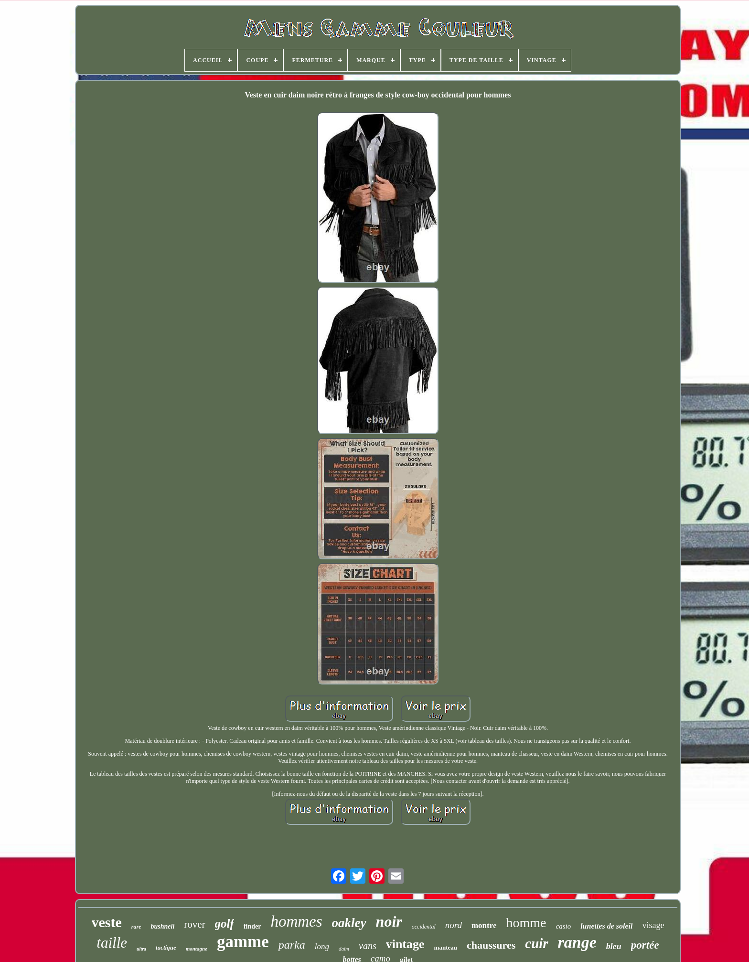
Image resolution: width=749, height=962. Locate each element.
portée (645, 945)
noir (389, 921)
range (577, 942)
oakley (349, 923)
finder (252, 926)
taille (111, 942)
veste (107, 922)
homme (526, 922)
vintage (405, 944)
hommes (296, 921)
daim (344, 948)
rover (194, 924)
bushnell (162, 926)
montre (484, 925)
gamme (243, 941)
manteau (445, 947)
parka (291, 945)
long (322, 946)
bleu (613, 946)
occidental (424, 926)
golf (224, 923)
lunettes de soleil (606, 926)
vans (367, 946)
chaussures (491, 945)
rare (136, 926)
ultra (141, 948)
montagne (196, 948)
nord (453, 925)
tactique (166, 947)
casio (563, 926)
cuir (536, 943)
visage (653, 925)
